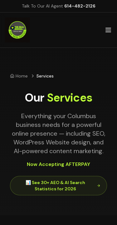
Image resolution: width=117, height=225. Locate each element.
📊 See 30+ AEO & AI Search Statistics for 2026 (63, 186)
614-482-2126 (79, 6)
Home (19, 76)
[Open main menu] (108, 30)
